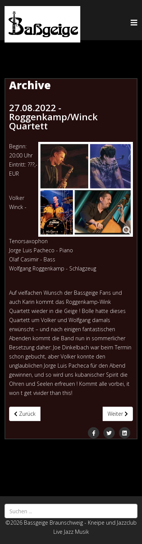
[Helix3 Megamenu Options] (134, 22)
